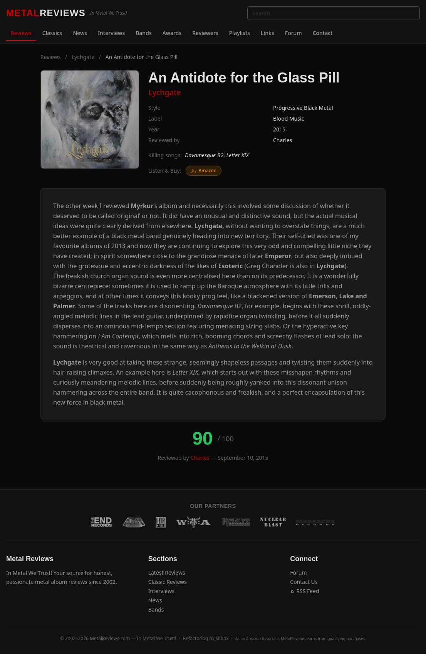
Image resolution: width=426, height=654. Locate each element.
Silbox (222, 638)
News (80, 33)
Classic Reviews (167, 581)
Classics (52, 33)
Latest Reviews (166, 572)
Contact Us (303, 581)
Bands (143, 33)
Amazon (203, 170)
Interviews (111, 33)
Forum (293, 33)
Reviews (21, 33)
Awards (172, 33)
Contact (323, 33)
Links (267, 33)
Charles (282, 140)
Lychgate (83, 57)
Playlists (239, 33)
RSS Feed (304, 591)
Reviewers (205, 33)
